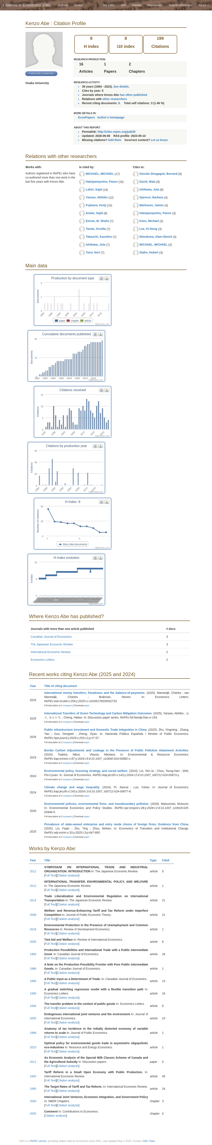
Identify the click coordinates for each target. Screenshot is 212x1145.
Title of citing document (62, 686)
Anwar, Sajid (94, 213)
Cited (167, 860)
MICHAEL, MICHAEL (100, 173)
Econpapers (66, 705)
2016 (33, 929)
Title (49, 860)
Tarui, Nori (93, 252)
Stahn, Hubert (149, 252)
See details (121, 86)
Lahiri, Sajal (94, 189)
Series (78, 5)
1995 (33, 1088)
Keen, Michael (149, 221)
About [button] (204, 5)
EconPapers (86, 117)
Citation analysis (67, 875)
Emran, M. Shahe (97, 221)
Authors (63, 5)
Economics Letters (42, 659)
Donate (136, 5)
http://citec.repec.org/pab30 (116, 131)
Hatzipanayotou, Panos (102, 181)
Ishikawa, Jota (95, 244)
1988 (33, 1032)
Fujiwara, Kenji (96, 205)
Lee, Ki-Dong (148, 228)
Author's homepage (110, 117)
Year (35, 686)
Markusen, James (152, 205)
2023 (33, 1047)
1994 (33, 1006)
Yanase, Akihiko (97, 197)
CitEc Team (148, 1141)
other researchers (114, 99)
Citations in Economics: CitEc (27, 5)
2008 (33, 914)
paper (86, 705)
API (123, 5)
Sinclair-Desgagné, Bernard (159, 173)
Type (155, 860)
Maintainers (155, 5)
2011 (33, 1061)
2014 (33, 900)
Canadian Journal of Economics (51, 636)
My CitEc (109, 5)
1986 (33, 968)
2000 (33, 1101)
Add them (114, 140)
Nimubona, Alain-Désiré (156, 236)
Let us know (159, 140)
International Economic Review (50, 652)
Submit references (180, 5)
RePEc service (38, 1141)
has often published (133, 94)
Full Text (50, 875)
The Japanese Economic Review (52, 644)
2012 (33, 871)
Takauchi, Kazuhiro (99, 236)
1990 (33, 981)
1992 (33, 1076)
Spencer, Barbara (151, 197)
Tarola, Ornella (96, 228)
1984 (33, 954)
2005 (33, 941)
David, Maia (147, 181)
